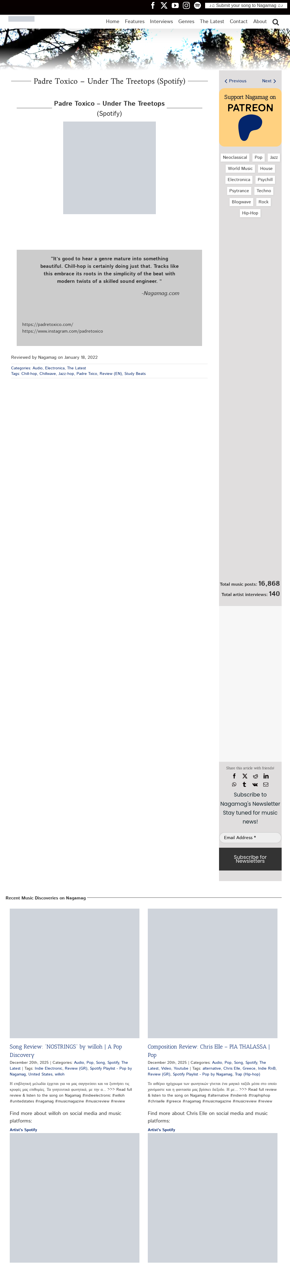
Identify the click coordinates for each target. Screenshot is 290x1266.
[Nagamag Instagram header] (188, 5)
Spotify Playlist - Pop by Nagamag (202, 1074)
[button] (276, 22)
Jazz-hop (66, 374)
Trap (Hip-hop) (247, 1074)
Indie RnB (267, 1068)
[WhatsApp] (234, 784)
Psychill (265, 180)
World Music (240, 168)
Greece (249, 1068)
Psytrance (239, 191)
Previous (237, 81)
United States (40, 1074)
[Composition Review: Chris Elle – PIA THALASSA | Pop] (212, 973)
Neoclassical (235, 157)
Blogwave (241, 202)
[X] (245, 776)
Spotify (113, 1062)
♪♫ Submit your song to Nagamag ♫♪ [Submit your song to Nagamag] (246, 5)
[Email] (265, 784)
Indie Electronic (48, 1068)
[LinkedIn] (266, 776)
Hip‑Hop (250, 213)
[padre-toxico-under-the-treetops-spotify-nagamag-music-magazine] (109, 123)
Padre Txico (87, 374)
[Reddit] (255, 776)
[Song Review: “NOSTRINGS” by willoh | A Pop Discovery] (74, 973)
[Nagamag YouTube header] (177, 5)
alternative (212, 1068)
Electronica (55, 368)
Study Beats (135, 374)
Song (100, 1062)
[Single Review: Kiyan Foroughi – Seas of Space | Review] (212, 1198)
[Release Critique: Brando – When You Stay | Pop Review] (74, 1198)
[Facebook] (234, 776)
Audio (38, 368)
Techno (264, 191)
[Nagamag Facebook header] (155, 5)
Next (267, 81)
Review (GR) (76, 1068)
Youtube (181, 1068)
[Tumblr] (244, 784)
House (266, 168)
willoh (60, 1074)
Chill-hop (29, 374)
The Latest (76, 368)
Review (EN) (111, 374)
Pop (258, 157)
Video (166, 1068)
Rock (264, 202)
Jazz (274, 157)
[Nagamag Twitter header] (166, 5)
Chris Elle (231, 1068)
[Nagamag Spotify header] (199, 5)
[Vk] (255, 784)
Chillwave (48, 374)
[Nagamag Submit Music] (250, 548)
